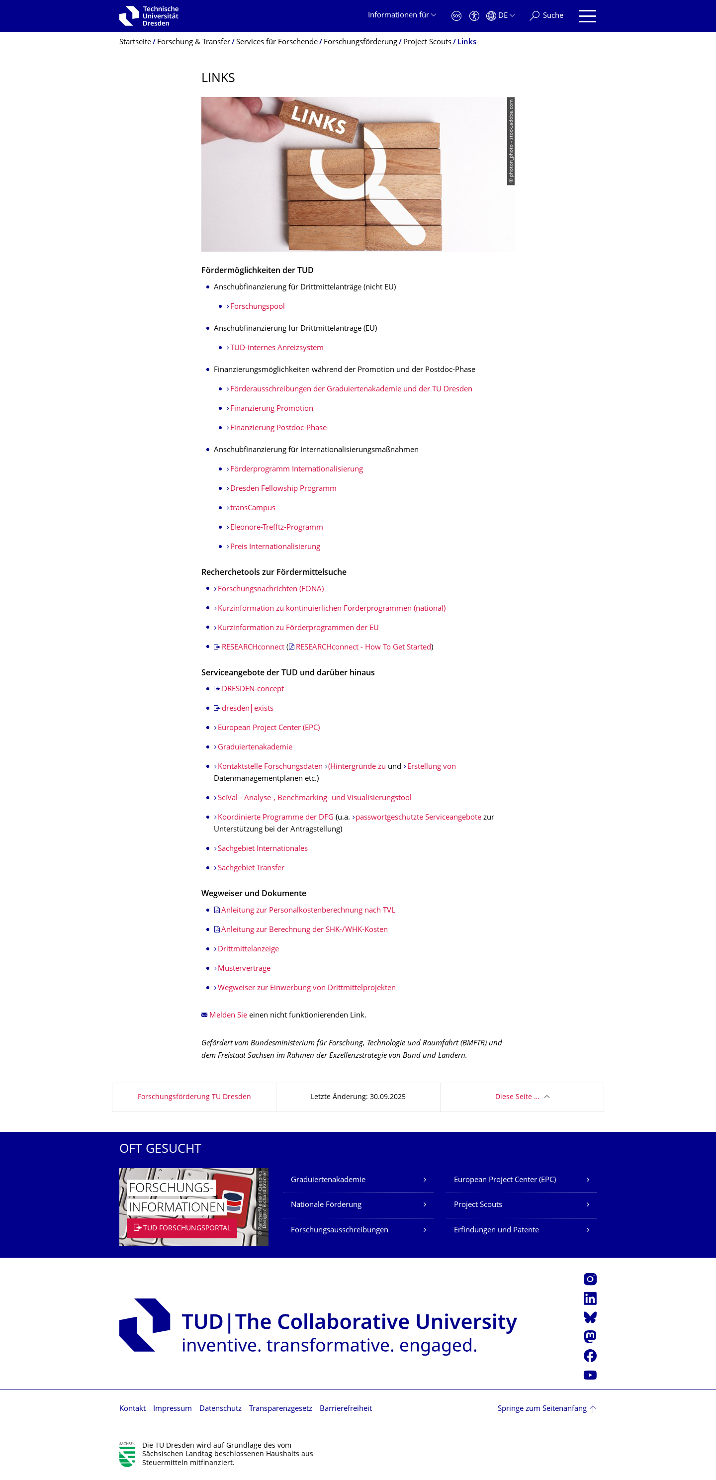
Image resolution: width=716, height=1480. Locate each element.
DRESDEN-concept (253, 689)
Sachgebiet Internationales (263, 849)
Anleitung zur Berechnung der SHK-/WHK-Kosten (304, 930)
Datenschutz (220, 1409)
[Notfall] (456, 16)
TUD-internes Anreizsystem (277, 348)
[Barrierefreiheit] (474, 16)
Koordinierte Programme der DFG (276, 818)
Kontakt (132, 1409)
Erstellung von (431, 767)
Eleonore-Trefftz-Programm (276, 528)
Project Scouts (478, 1205)
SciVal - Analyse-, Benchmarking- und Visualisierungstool (315, 798)
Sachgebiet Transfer (251, 868)
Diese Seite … (517, 1097)
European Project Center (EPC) (269, 728)
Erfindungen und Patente (496, 1230)
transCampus (252, 508)
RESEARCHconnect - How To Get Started (363, 647)
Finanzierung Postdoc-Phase (278, 428)
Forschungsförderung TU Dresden (194, 1097)
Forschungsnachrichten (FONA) (271, 589)
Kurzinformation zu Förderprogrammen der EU (298, 628)
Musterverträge (244, 969)
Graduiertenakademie (255, 747)
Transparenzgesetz (280, 1409)
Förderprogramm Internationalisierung (296, 469)
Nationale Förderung (326, 1205)
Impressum (172, 1409)
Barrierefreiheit (346, 1409)
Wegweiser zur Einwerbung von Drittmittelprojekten (307, 988)
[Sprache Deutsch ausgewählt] (500, 16)
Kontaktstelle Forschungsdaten (270, 767)
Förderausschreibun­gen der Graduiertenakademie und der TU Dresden (351, 389)
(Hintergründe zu (357, 767)
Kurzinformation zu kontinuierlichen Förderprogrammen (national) (332, 609)
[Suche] (546, 16)
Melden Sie (228, 1015)
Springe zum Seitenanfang (542, 1409)
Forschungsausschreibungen (339, 1230)
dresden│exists (247, 709)
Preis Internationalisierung (275, 547)
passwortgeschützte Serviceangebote (418, 818)
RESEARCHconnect (253, 647)
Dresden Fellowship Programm (283, 489)
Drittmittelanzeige (248, 949)
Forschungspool (257, 307)
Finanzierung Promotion (271, 409)
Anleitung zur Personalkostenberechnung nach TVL (308, 911)
